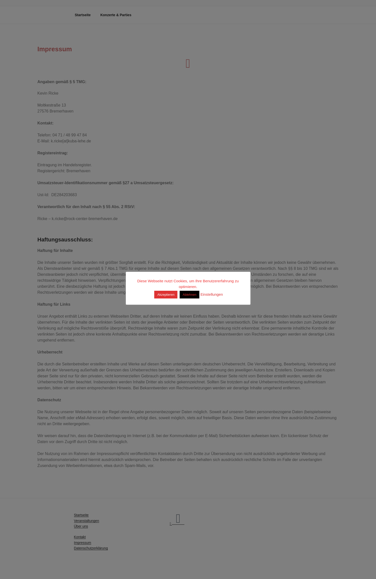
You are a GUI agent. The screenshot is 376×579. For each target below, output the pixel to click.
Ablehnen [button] (189, 294)
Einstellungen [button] (211, 294)
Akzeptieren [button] (165, 294)
